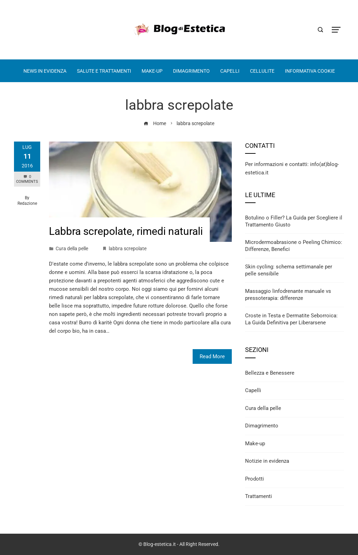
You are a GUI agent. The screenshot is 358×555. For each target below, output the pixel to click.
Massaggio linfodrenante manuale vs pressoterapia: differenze (288, 294)
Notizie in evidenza (267, 461)
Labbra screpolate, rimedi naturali (126, 231)
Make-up (255, 443)
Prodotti (254, 479)
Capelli (253, 390)
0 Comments (27, 179)
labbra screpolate (127, 248)
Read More (212, 356)
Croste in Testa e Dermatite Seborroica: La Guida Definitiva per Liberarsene (291, 319)
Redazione (27, 203)
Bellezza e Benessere (269, 373)
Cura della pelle (72, 248)
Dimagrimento (261, 426)
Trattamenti (258, 496)
